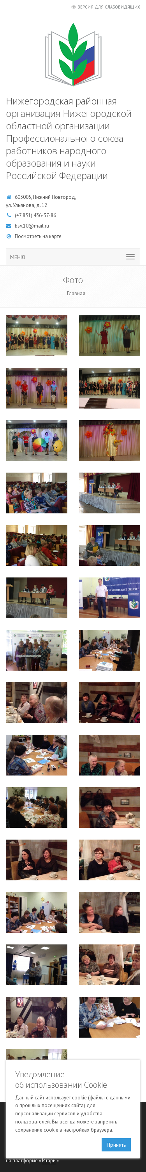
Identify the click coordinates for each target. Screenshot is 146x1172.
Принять (116, 1144)
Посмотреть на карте (38, 236)
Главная (76, 293)
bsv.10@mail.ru (32, 226)
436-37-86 (44, 215)
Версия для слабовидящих (108, 7)
